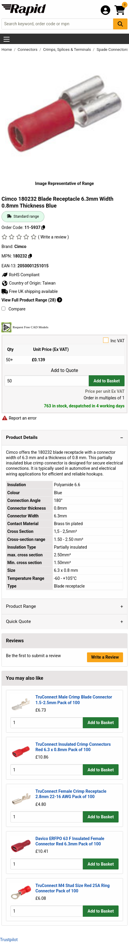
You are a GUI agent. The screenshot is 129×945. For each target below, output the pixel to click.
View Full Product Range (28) (31, 300)
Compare (13, 309)
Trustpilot (9, 939)
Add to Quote (64, 370)
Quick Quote (18, 621)
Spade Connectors (112, 49)
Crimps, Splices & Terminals (67, 49)
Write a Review (105, 657)
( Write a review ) (53, 237)
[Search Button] (120, 23)
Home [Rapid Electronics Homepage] (7, 49)
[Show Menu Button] (7, 39)
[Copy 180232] (30, 256)
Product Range (21, 606)
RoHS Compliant (20, 274)
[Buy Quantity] (46, 380)
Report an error (19, 418)
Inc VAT (64, 340)
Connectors (28, 49)
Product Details (22, 437)
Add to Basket (107, 381)
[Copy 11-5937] (43, 227)
